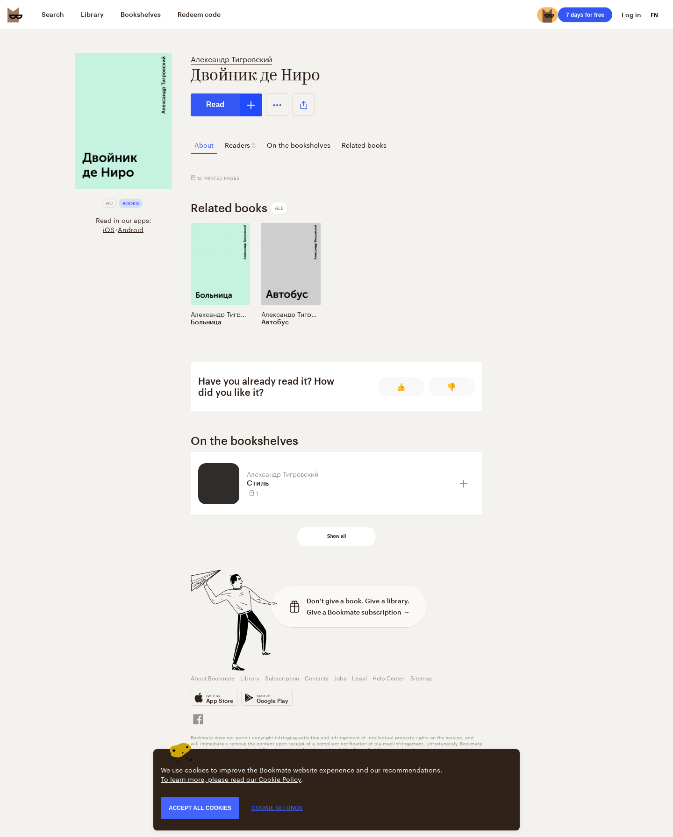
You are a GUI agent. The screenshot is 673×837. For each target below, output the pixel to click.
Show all (336, 536)
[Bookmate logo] (14, 14)
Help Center (388, 677)
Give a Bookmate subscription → (358, 612)
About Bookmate (213, 677)
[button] (277, 104)
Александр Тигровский (231, 58)
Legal (359, 677)
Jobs (340, 677)
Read (215, 104)
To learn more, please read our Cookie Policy (231, 778)
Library (249, 677)
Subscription (282, 677)
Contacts (317, 677)
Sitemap (421, 677)
